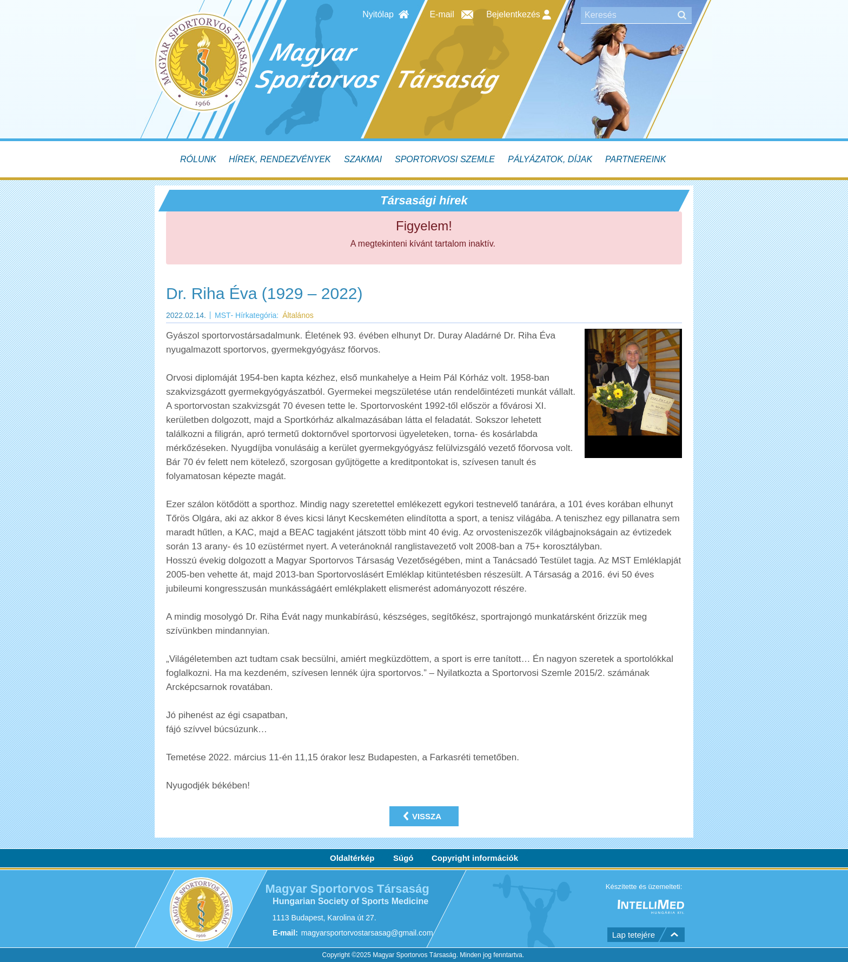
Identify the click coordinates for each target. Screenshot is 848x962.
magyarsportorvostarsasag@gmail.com (367, 932)
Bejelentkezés (518, 14)
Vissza (426, 816)
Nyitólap (378, 14)
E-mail (441, 14)
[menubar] (424, 159)
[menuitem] (199, 159)
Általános (298, 315)
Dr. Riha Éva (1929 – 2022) (264, 293)
